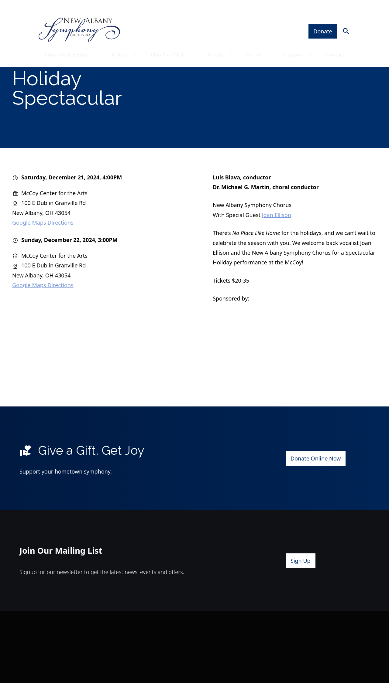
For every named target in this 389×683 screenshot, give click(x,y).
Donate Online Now (316, 479)
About (261, 42)
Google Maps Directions (43, 243)
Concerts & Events (68, 42)
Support (301, 42)
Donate (327, 18)
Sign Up (301, 581)
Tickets (123, 42)
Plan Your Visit (172, 42)
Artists (222, 42)
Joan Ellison (276, 236)
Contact (339, 42)
